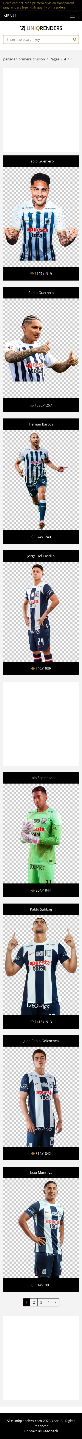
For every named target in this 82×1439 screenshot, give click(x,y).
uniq (41, 28)
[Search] (74, 39)
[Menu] (73, 16)
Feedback (50, 1431)
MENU (9, 16)
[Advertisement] (41, 109)
